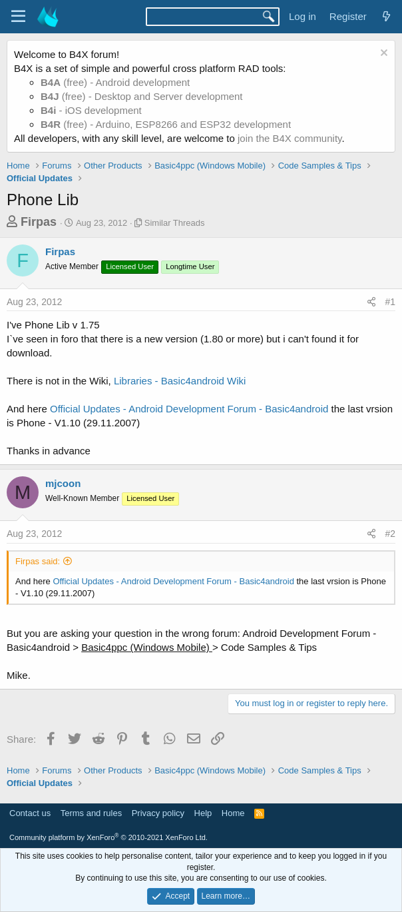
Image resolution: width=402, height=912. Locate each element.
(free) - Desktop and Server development (142, 96)
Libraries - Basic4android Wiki (180, 380)
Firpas (39, 221)
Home (233, 813)
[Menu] (18, 16)
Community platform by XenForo (108, 837)
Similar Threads (174, 223)
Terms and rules (91, 813)
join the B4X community (289, 138)
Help (203, 813)
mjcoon (63, 483)
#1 (390, 301)
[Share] (371, 302)
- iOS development (91, 110)
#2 (390, 533)
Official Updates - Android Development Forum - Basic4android (189, 408)
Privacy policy (158, 813)
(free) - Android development (115, 82)
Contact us (30, 813)
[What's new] (386, 16)
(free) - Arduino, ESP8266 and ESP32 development (166, 124)
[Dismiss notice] (382, 54)
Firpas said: (37, 561)
